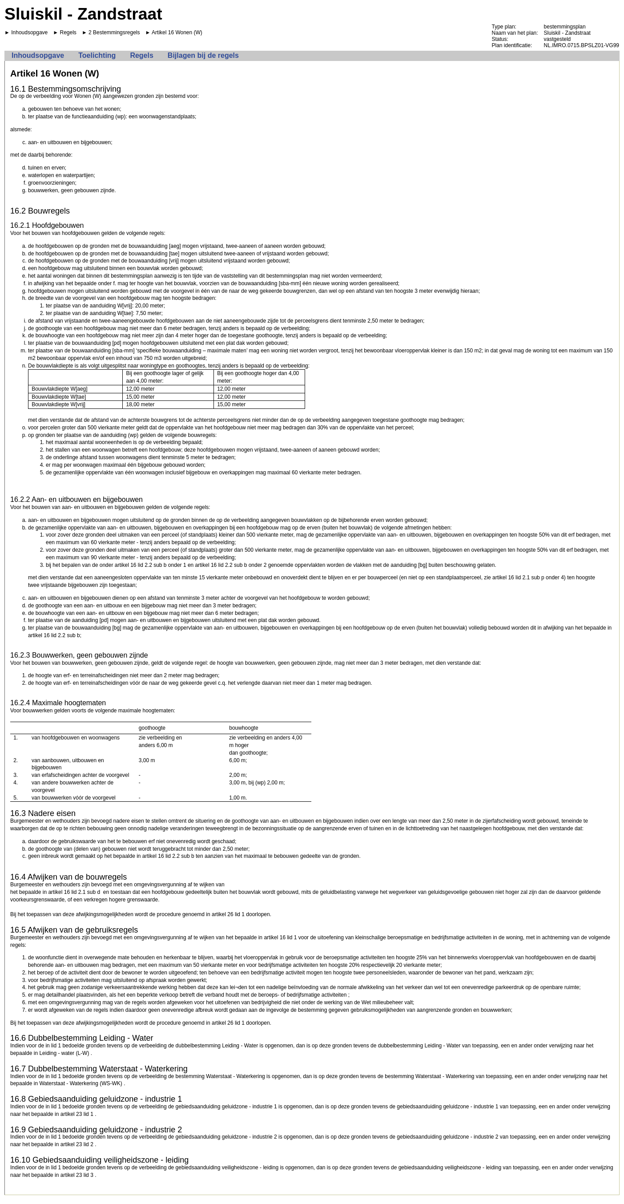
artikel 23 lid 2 (76, 1144)
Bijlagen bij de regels (203, 55)
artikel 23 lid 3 (76, 1175)
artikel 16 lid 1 (280, 937)
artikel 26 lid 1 (228, 914)
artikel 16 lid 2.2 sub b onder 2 (231, 565)
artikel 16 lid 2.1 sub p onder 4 (528, 577)
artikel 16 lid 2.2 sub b (54, 635)
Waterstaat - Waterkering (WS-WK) (80, 1083)
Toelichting (97, 55)
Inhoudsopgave (29, 32)
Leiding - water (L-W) (64, 1053)
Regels (68, 32)
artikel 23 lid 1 (76, 1114)
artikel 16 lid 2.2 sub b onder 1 (150, 565)
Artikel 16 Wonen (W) (177, 32)
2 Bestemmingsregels (114, 32)
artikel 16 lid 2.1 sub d (74, 892)
